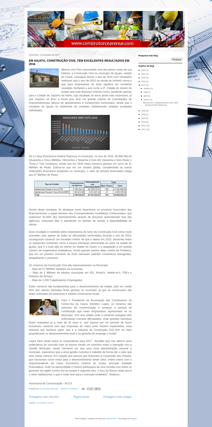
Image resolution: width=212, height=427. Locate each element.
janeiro (147, 99)
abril (146, 96)
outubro (147, 88)
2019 (143, 78)
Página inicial (81, 396)
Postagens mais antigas (117, 396)
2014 (143, 118)
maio (146, 92)
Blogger (133, 418)
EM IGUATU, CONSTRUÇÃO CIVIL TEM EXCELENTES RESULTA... (160, 104)
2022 (143, 74)
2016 (143, 111)
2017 (143, 85)
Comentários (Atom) (44, 403)
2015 (143, 114)
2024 (143, 70)
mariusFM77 (111, 418)
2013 (143, 122)
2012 (143, 125)
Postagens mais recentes (44, 396)
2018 (143, 81)
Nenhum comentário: (70, 389)
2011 (143, 129)
